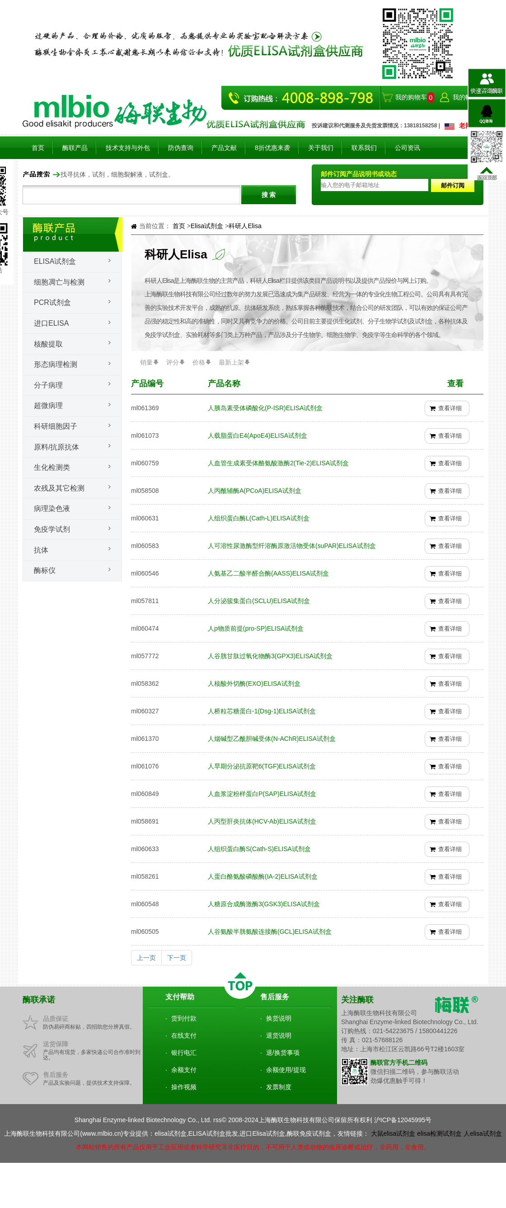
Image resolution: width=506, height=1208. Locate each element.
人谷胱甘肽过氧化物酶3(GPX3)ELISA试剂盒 (270, 656)
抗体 (41, 550)
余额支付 (184, 1069)
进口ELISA (51, 323)
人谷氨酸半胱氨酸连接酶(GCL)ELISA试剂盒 (270, 931)
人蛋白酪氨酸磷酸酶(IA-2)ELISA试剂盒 (263, 876)
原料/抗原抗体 (56, 447)
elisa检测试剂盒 (439, 1133)
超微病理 (48, 405)
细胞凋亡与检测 (59, 282)
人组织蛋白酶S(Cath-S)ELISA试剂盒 (259, 848)
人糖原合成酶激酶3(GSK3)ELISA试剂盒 (264, 904)
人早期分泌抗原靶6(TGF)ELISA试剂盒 (262, 766)
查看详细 (450, 408)
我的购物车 (411, 97)
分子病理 (48, 385)
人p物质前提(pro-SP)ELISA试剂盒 (256, 628)
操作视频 (184, 1087)
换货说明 (278, 1018)
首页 (38, 147)
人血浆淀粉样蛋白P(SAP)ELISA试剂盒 (262, 793)
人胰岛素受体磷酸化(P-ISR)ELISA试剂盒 (265, 408)
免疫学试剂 (52, 529)
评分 (172, 362)
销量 (146, 362)
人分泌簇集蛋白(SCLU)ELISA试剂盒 (259, 600)
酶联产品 (75, 147)
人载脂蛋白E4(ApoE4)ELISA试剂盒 (257, 435)
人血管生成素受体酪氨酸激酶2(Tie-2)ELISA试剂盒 (278, 463)
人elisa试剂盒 (483, 1133)
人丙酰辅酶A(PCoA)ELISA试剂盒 (254, 490)
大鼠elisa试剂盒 (393, 1133)
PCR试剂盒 (52, 302)
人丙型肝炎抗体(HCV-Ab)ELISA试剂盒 (262, 821)
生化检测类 (52, 467)
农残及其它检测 (59, 488)
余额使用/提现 (286, 1069)
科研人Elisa (245, 225)
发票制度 (278, 1087)
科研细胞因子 (55, 426)
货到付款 (184, 1018)
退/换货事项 (283, 1052)
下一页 (176, 957)
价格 (198, 362)
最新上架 (231, 362)
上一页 (146, 957)
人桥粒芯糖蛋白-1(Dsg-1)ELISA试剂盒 (262, 711)
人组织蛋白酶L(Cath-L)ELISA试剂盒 (258, 518)
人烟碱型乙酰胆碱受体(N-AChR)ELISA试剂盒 (272, 738)
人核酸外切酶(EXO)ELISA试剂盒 (254, 683)
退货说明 (278, 1035)
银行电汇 (184, 1052)
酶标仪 (45, 570)
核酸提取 (48, 344)
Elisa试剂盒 (55, 261)
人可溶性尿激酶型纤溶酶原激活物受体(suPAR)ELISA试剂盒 (292, 545)
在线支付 (184, 1035)
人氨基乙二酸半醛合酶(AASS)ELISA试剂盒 (268, 573)
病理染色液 (52, 508)
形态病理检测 (55, 364)
